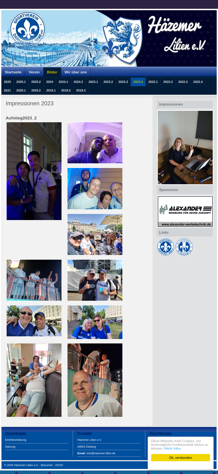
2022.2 (168, 82)
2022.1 (153, 82)
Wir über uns (76, 72)
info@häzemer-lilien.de (96, 453)
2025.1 (21, 82)
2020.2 (36, 90)
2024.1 (63, 82)
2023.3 (123, 82)
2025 (7, 82)
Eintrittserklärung (15, 439)
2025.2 (36, 82)
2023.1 (93, 82)
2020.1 (21, 90)
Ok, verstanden (180, 457)
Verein (34, 72)
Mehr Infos (172, 448)
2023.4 (138, 82)
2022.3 (183, 82)
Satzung (10, 446)
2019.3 (81, 90)
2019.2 (66, 90)
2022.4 (198, 82)
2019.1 (51, 90)
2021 (7, 90)
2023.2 (108, 82)
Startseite (13, 72)
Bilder (52, 72)
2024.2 (78, 82)
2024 (49, 82)
